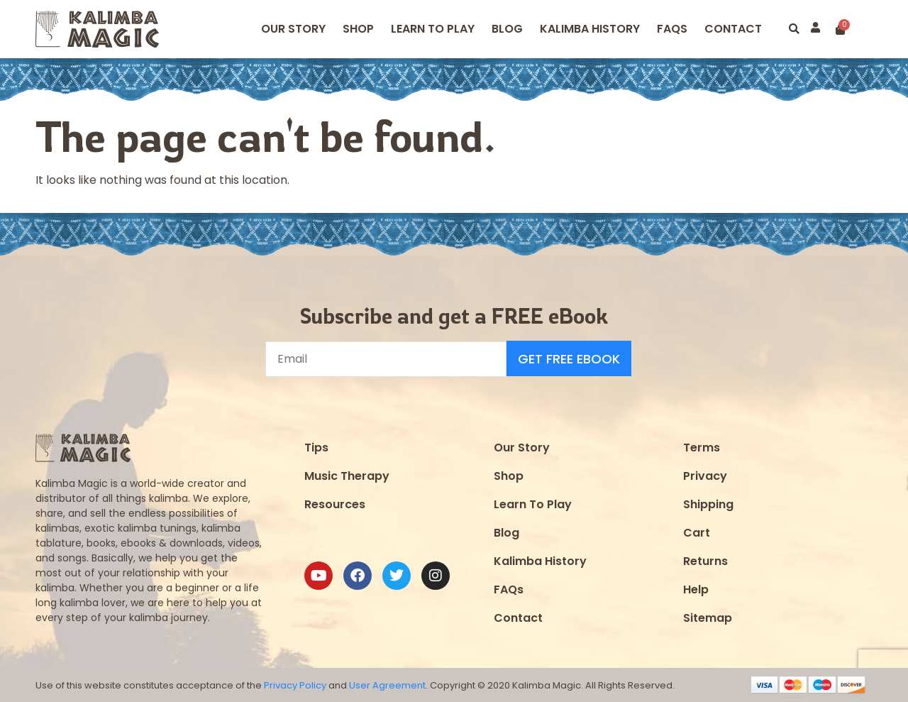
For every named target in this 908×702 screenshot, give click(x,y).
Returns (705, 560)
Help (696, 589)
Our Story (293, 29)
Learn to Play (433, 29)
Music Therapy (346, 475)
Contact (733, 29)
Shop (358, 29)
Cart (696, 532)
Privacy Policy (295, 684)
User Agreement (387, 684)
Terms (701, 447)
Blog (507, 29)
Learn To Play (533, 503)
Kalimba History (590, 29)
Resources (334, 503)
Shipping (708, 503)
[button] (794, 29)
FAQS (672, 29)
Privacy (705, 475)
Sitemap (707, 617)
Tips (316, 447)
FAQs (509, 589)
